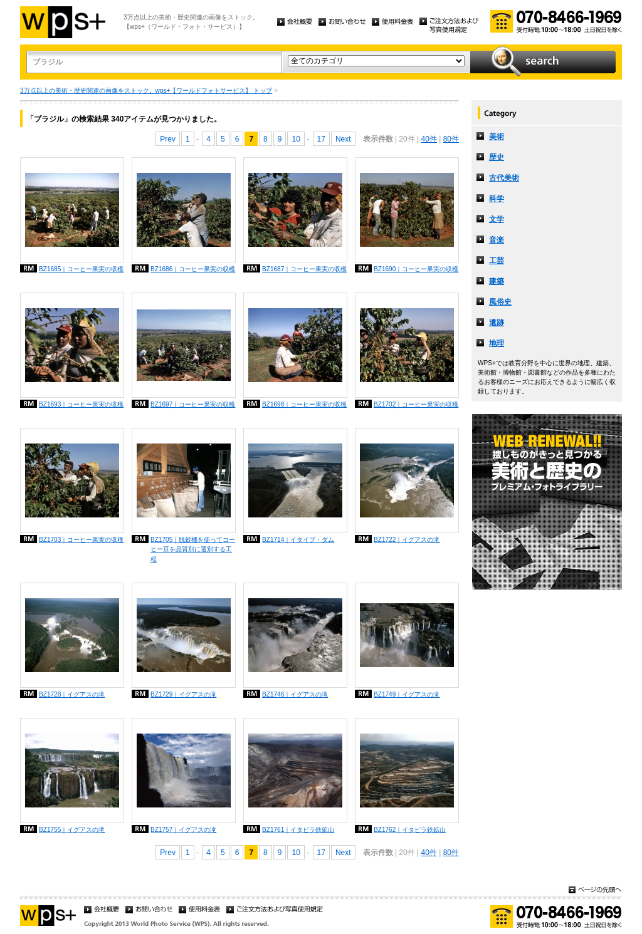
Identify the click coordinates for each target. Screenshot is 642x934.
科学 (496, 198)
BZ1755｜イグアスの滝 (72, 829)
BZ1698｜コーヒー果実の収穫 (304, 404)
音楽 (496, 240)
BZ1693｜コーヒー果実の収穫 (81, 404)
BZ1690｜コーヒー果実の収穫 (416, 269)
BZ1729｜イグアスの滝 (183, 694)
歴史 (496, 157)
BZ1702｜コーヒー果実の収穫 (416, 404)
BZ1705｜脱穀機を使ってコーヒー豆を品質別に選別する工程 (192, 549)
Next (343, 139)
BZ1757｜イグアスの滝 (183, 829)
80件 (451, 139)
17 (321, 139)
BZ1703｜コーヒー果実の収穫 (81, 539)
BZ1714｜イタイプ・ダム (298, 539)
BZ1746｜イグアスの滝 (295, 694)
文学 (496, 219)
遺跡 (496, 322)
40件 (428, 139)
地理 (496, 343)
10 (296, 139)
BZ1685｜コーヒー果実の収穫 (81, 269)
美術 (496, 136)
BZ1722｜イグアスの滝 (406, 539)
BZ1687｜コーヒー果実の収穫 (304, 269)
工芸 (496, 260)
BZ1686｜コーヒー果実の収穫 (192, 269)
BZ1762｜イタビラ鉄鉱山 (410, 829)
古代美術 (504, 178)
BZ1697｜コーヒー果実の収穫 (192, 404)
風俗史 (500, 302)
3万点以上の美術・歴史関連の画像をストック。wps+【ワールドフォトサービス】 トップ (146, 90)
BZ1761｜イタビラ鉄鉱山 (298, 829)
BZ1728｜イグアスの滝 (72, 694)
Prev (168, 139)
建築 (496, 281)
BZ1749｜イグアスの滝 (406, 694)
